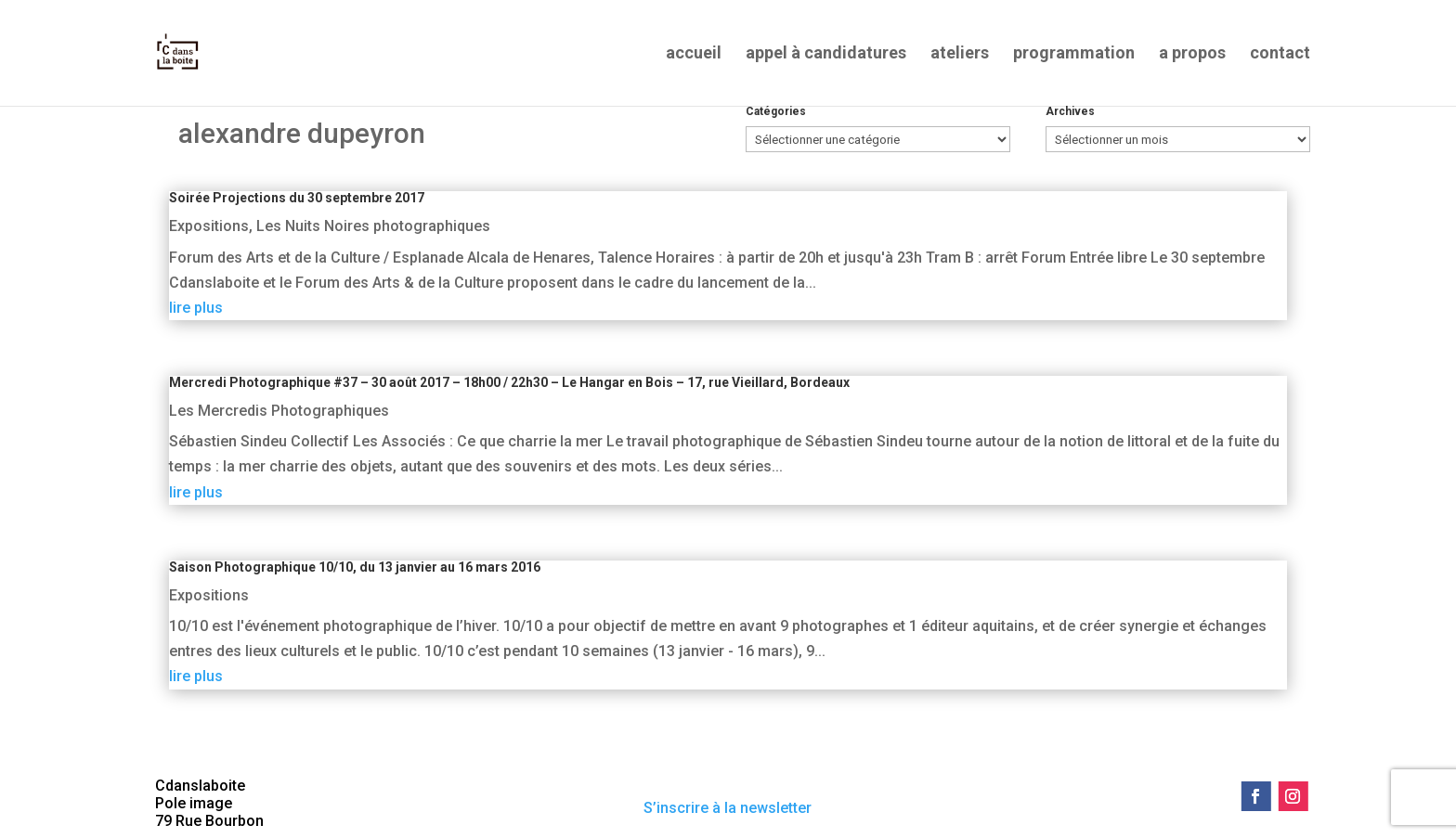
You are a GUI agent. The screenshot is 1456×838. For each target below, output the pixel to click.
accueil (694, 54)
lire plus (196, 307)
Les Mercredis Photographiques (279, 410)
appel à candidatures (826, 54)
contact (1280, 54)
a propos (1192, 54)
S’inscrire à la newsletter (728, 808)
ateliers (959, 54)
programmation (1074, 54)
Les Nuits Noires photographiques (373, 226)
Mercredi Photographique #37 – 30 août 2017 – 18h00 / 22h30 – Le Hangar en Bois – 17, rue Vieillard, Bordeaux (509, 382)
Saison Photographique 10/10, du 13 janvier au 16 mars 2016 (354, 567)
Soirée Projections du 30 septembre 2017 (296, 197)
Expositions (209, 226)
